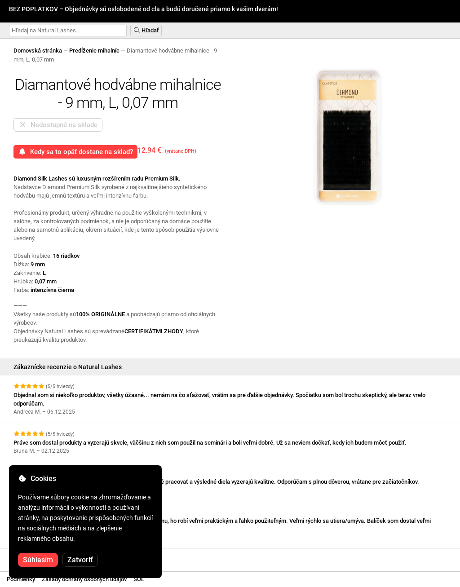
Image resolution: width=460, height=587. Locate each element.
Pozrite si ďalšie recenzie (50, 556)
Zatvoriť (80, 560)
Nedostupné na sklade (57, 125)
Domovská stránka (37, 50)
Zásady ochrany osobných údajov (84, 579)
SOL (138, 579)
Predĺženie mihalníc (94, 50)
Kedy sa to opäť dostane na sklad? (75, 152)
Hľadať (146, 30)
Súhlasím (38, 560)
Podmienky (21, 579)
